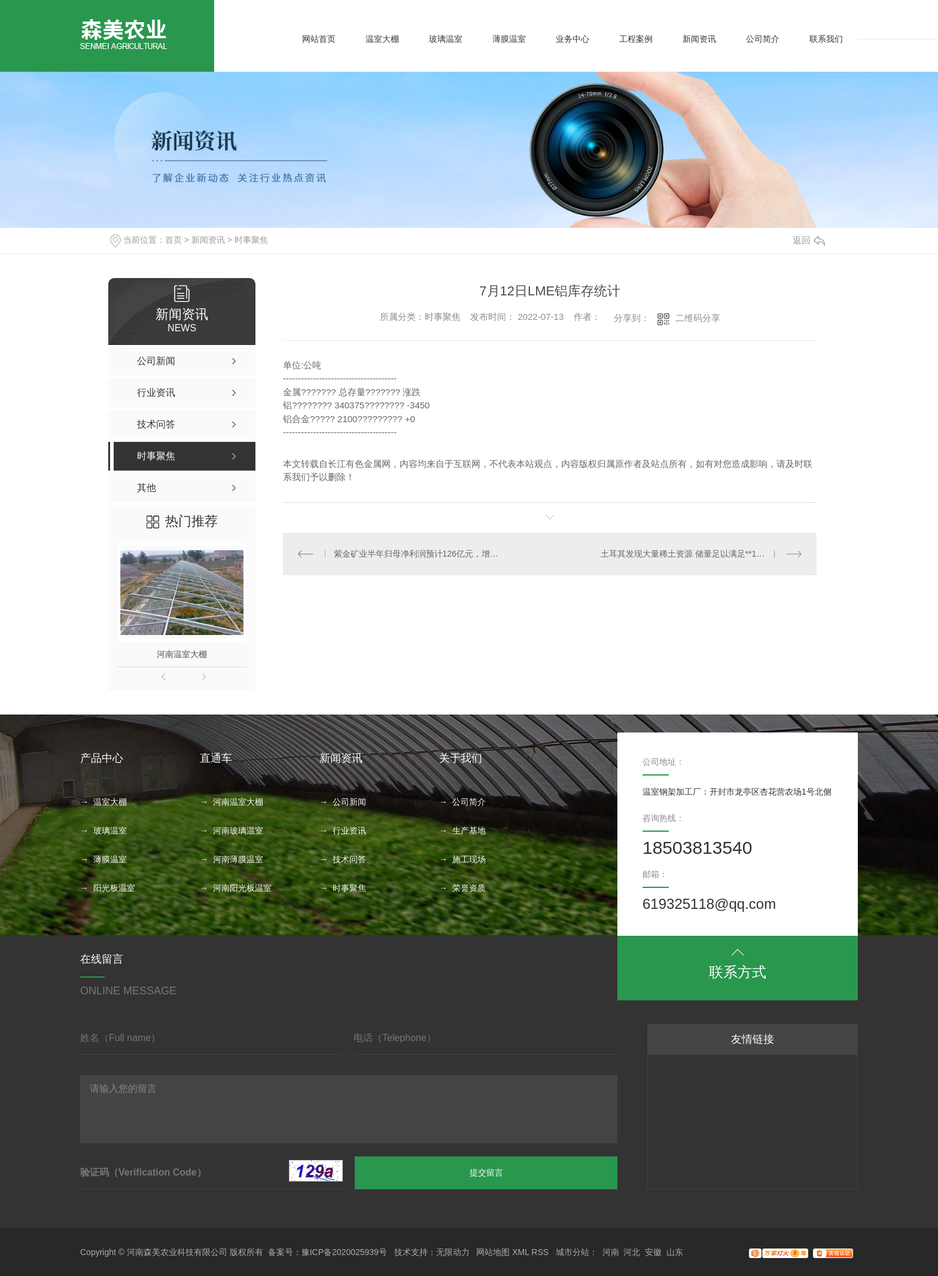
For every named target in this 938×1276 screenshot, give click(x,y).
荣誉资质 (469, 888)
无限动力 (453, 1252)
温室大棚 (382, 39)
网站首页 (319, 39)
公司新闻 (349, 802)
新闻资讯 (699, 39)
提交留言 (486, 1172)
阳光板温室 (114, 888)
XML (520, 1252)
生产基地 (469, 830)
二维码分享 (697, 318)
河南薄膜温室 (238, 859)
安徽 (653, 1252)
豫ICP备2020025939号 (344, 1252)
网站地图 (493, 1252)
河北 (631, 1252)
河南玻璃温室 (238, 830)
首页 (173, 240)
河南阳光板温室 (242, 888)
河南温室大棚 (182, 654)
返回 (809, 240)
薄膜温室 (509, 39)
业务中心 (572, 39)
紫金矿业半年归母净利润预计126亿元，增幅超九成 (417, 553)
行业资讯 (349, 830)
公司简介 (762, 39)
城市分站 (572, 1252)
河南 (610, 1252)
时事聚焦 (251, 240)
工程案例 (636, 39)
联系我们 (826, 39)
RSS (540, 1252)
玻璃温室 (445, 39)
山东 (674, 1252)
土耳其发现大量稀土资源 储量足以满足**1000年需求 (698, 553)
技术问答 (349, 859)
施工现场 (469, 859)
